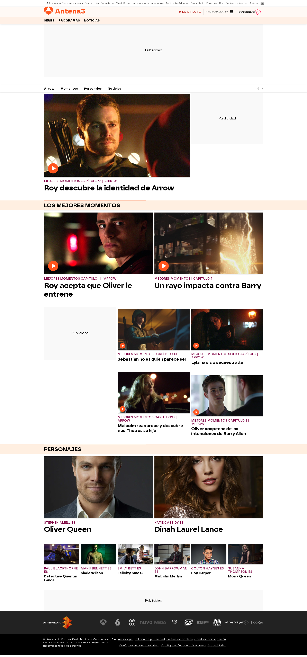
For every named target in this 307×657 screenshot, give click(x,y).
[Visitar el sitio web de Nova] (146, 624)
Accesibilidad (217, 647)
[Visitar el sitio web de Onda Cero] (189, 624)
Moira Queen (239, 578)
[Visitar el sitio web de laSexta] (117, 624)
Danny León (92, 3)
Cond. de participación (210, 641)
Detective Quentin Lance (60, 580)
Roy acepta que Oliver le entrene (88, 291)
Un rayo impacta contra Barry (207, 287)
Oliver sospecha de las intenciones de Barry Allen (218, 433)
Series (49, 22)
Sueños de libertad (236, 3)
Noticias (92, 22)
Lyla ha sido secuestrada (217, 364)
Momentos (69, 90)
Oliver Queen (67, 531)
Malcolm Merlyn (168, 578)
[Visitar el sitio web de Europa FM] (203, 624)
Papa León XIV (215, 3)
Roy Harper (201, 575)
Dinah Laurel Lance (188, 531)
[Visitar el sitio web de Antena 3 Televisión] (103, 624)
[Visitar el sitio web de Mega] (160, 624)
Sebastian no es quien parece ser (152, 361)
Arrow (49, 90)
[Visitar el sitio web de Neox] (132, 624)
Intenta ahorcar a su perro (148, 3)
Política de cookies (179, 641)
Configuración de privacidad (139, 647)
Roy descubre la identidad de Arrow (109, 190)
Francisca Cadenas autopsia (66, 3)
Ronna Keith (197, 3)
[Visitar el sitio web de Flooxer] (257, 624)
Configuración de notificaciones (183, 647)
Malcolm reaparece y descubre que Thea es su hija (150, 430)
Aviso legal (125, 641)
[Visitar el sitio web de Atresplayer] (237, 624)
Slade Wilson (92, 575)
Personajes (93, 90)
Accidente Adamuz (176, 3)
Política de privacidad (150, 641)
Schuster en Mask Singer (116, 3)
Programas (69, 22)
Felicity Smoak (131, 575)
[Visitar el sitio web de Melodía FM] (217, 624)
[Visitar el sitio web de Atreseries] (175, 624)
